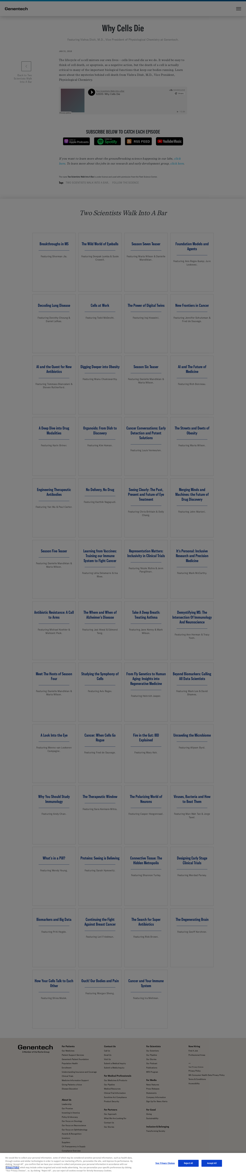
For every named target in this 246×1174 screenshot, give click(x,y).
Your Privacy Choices (165, 1163)
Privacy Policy (12, 1167)
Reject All (188, 1163)
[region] (123, 1163)
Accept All (211, 1163)
